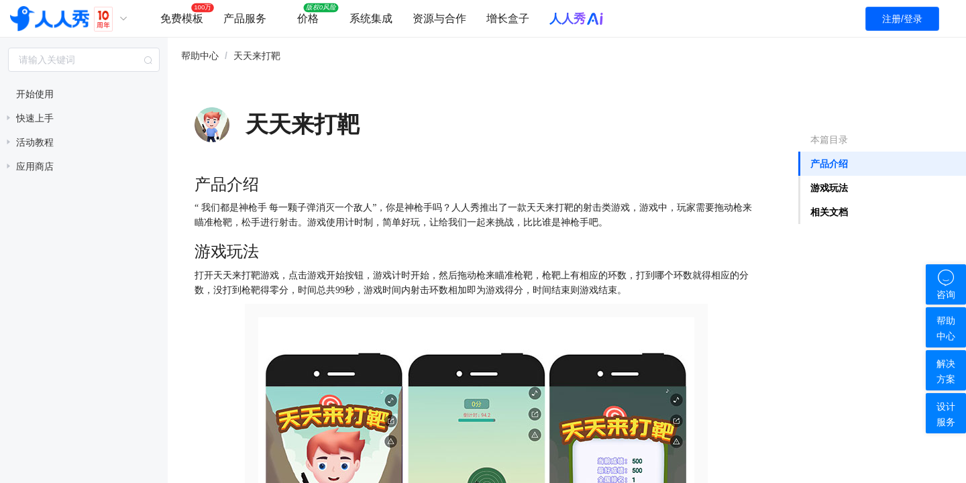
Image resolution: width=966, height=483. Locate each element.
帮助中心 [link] (200, 55)
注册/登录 (902, 18)
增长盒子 (507, 18)
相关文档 (829, 212)
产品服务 (244, 18)
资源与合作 (439, 18)
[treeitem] (84, 94)
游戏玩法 (829, 187)
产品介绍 (829, 163)
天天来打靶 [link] (256, 55)
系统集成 (371, 18)
